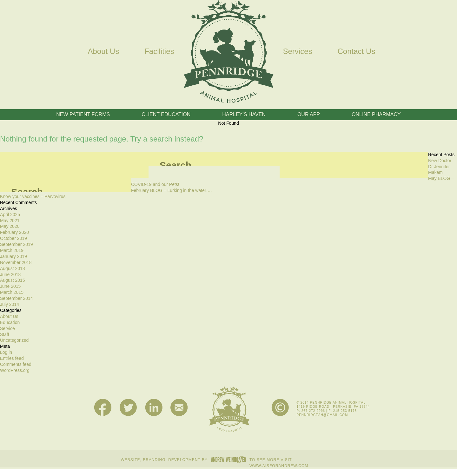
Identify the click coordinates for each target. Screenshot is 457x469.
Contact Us (356, 51)
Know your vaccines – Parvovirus (32, 196)
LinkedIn (153, 407)
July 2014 (9, 304)
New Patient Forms (83, 114)
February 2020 (14, 232)
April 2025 (10, 214)
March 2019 (11, 250)
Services (297, 51)
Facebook (103, 407)
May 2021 (9, 220)
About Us (103, 51)
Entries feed (12, 358)
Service (7, 328)
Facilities (159, 51)
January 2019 (13, 256)
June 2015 (10, 286)
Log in (6, 352)
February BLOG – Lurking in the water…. (171, 190)
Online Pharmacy (376, 114)
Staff (4, 334)
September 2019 (16, 244)
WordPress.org (15, 370)
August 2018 (12, 268)
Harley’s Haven (244, 114)
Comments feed (15, 364)
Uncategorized (14, 340)
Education (10, 322)
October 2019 (13, 238)
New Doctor (439, 160)
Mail (179, 407)
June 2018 (10, 274)
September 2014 (16, 298)
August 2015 (12, 280)
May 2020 (9, 226)
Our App (308, 114)
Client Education (166, 114)
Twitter (128, 407)
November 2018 (16, 262)
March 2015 (11, 292)
